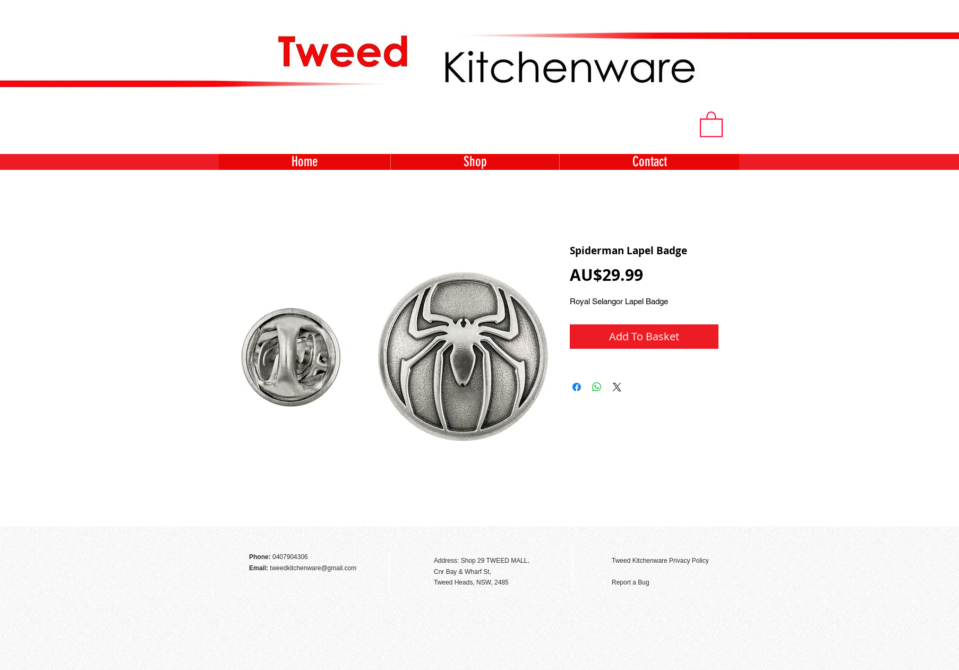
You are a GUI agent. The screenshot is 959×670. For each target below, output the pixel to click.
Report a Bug (630, 582)
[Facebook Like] (710, 537)
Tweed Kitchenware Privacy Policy (660, 560)
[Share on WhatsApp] (596, 387)
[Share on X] (617, 387)
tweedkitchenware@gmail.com (313, 568)
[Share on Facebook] (576, 387)
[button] (711, 123)
